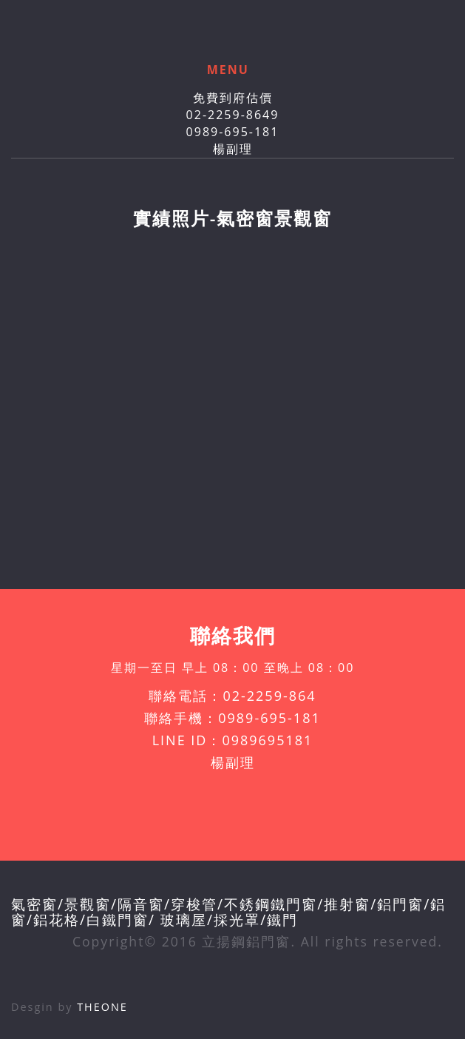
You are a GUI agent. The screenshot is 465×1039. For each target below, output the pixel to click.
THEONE (102, 1007)
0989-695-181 (232, 132)
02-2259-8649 (232, 115)
